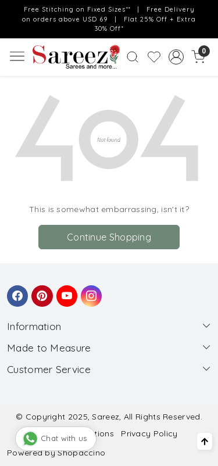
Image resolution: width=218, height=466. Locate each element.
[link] (133, 57)
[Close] (205, 12)
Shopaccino (81, 452)
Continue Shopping (109, 237)
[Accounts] (176, 56)
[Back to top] (204, 441)
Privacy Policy (149, 433)
